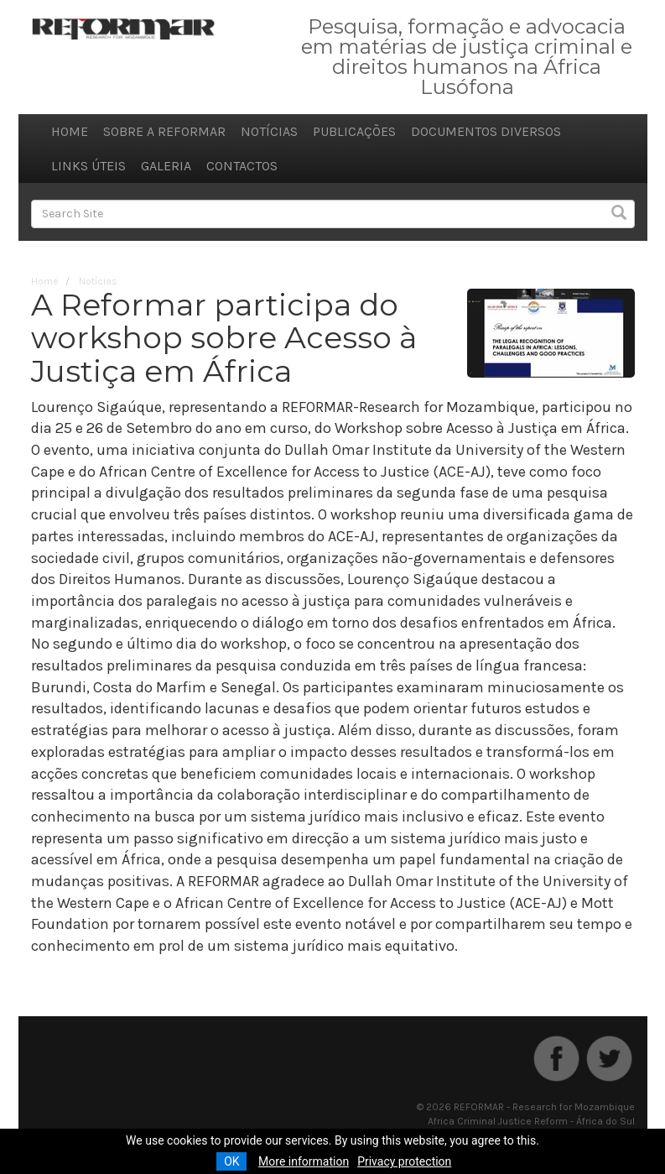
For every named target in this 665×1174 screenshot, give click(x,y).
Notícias (269, 131)
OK (231, 1161)
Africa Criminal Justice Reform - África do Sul (531, 1121)
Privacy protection (404, 1161)
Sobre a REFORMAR (164, 131)
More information (303, 1161)
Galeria (166, 166)
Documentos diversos (486, 131)
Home (69, 131)
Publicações (354, 131)
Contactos (242, 166)
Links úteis (88, 166)
